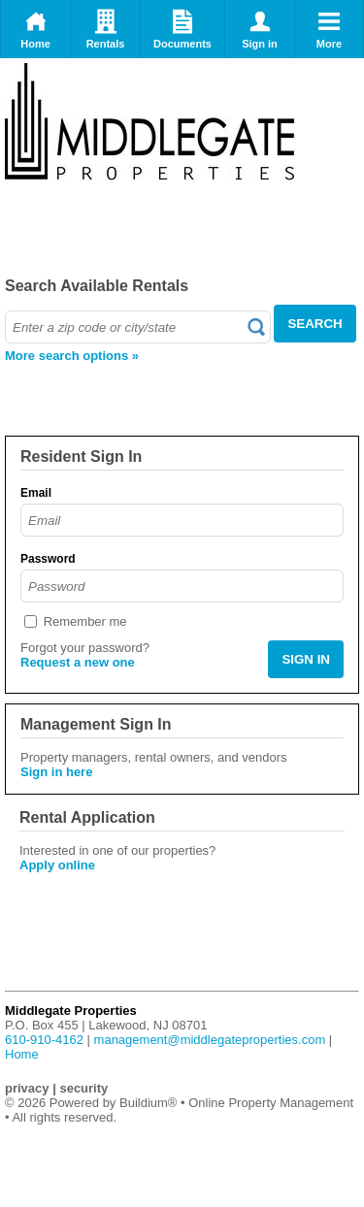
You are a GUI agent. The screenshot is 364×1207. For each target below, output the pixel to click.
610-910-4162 (44, 1039)
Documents (182, 29)
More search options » (72, 355)
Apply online (57, 865)
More (329, 29)
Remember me (85, 621)
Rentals (105, 29)
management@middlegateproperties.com (210, 1039)
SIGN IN (305, 659)
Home (35, 29)
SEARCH (314, 323)
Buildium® (148, 1102)
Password (48, 559)
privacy (27, 1088)
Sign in (260, 29)
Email (35, 493)
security (83, 1088)
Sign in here (56, 772)
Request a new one (77, 662)
